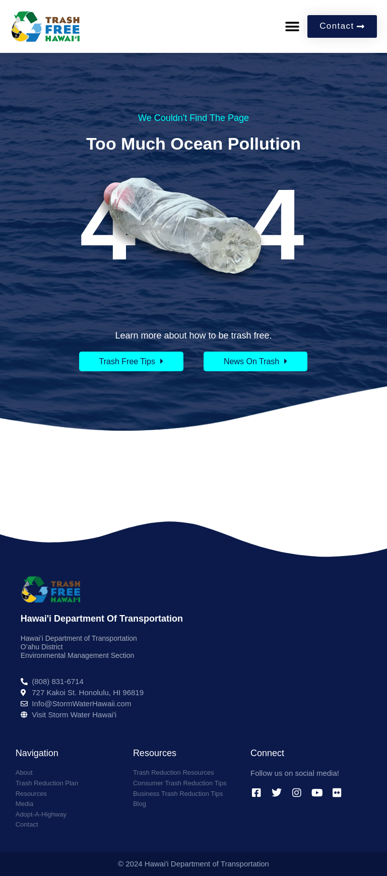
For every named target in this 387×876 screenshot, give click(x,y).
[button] (292, 26)
